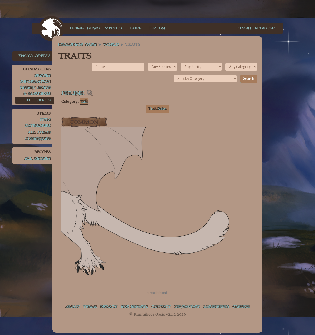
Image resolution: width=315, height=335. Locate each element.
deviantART (186, 307)
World (111, 44)
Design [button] (158, 28)
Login (244, 28)
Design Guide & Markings (35, 91)
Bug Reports (134, 310)
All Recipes (38, 158)
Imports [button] (113, 28)
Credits (243, 307)
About (70, 307)
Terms (89, 307)
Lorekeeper (217, 307)
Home (76, 28)
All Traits (38, 100)
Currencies (38, 139)
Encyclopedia (34, 56)
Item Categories (38, 123)
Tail (84, 101)
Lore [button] (136, 28)
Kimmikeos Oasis (77, 44)
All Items (39, 132)
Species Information (35, 78)
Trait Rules (157, 109)
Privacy (109, 307)
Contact (160, 307)
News (93, 28)
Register (265, 28)
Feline (72, 93)
